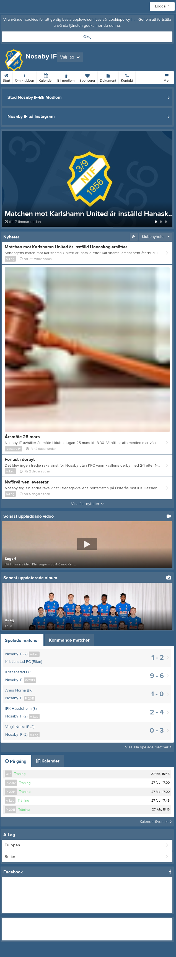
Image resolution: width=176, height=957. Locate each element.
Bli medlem (66, 77)
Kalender (46, 77)
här (133, 19)
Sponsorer (87, 77)
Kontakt (127, 77)
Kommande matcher (69, 640)
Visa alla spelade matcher (148, 747)
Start (6, 77)
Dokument (108, 77)
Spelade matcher (22, 640)
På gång (15, 761)
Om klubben (24, 77)
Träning (19, 774)
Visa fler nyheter (87, 503)
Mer (167, 77)
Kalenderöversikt (156, 821)
